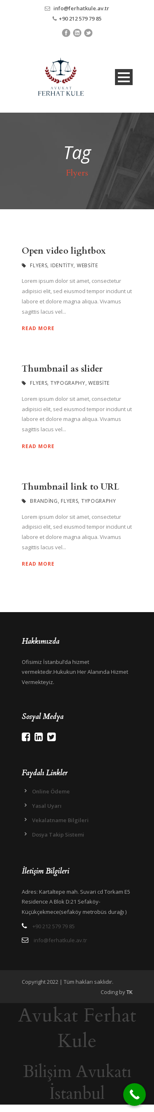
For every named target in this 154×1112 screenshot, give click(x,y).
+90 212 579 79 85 (80, 18)
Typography (68, 382)
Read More (38, 328)
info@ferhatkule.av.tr (81, 8)
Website (87, 265)
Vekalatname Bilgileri (60, 820)
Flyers (38, 265)
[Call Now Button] (134, 1094)
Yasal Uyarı (47, 805)
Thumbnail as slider (62, 369)
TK (129, 992)
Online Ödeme (51, 791)
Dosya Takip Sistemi (58, 834)
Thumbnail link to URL (70, 487)
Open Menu (124, 77)
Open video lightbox (64, 251)
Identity (62, 265)
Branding (44, 500)
